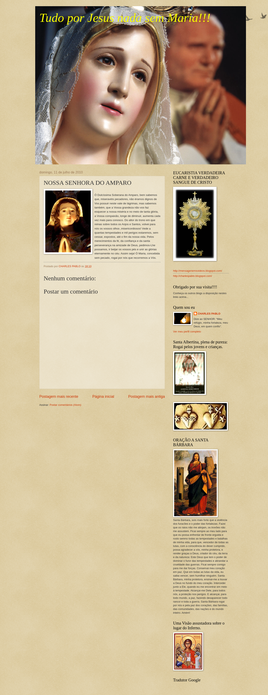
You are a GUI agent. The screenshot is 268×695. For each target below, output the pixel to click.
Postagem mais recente (58, 396)
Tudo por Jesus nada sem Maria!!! (125, 18)
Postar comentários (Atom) (65, 404)
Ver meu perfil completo (187, 331)
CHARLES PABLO (209, 313)
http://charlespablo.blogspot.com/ (192, 275)
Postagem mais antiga (146, 396)
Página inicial (103, 396)
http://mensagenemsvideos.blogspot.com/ (197, 270)
